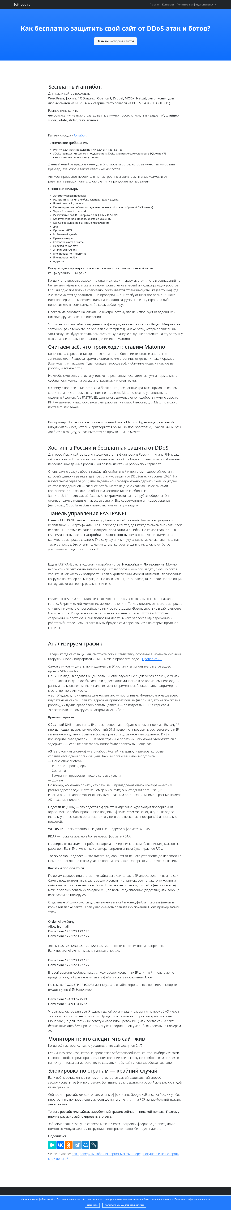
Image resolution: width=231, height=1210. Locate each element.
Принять (92, 1205)
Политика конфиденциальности (124, 1205)
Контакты (168, 4)
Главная (155, 4)
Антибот (80, 135)
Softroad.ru (22, 4)
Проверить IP (152, 659)
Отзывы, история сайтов (116, 41)
